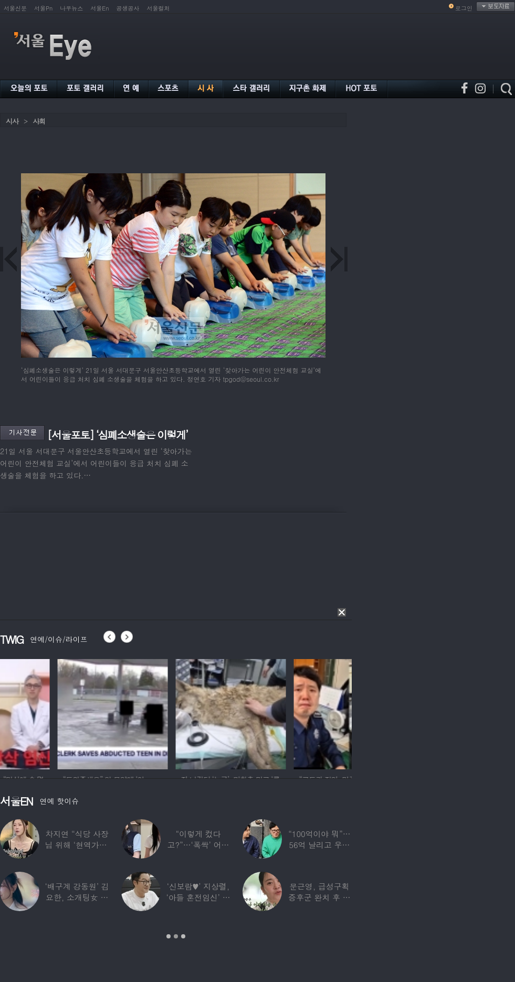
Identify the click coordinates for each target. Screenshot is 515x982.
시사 (12, 121)
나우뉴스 (71, 8)
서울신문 (15, 8)
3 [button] (183, 936)
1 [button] (168, 936)
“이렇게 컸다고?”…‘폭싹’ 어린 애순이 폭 (198, 844)
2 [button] (176, 936)
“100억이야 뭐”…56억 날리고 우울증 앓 (319, 844)
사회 (39, 121)
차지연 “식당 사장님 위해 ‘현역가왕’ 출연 (77, 844)
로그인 (463, 8)
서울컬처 (158, 8)
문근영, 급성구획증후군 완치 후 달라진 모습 (319, 897)
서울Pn (43, 8)
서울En (99, 8)
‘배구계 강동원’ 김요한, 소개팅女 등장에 (77, 897)
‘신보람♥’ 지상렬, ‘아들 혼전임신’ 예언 (198, 897)
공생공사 (128, 8)
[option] (55, 712)
